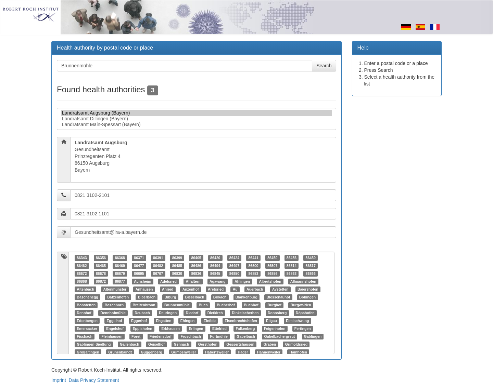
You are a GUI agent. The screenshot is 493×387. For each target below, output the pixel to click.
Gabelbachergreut (279, 336)
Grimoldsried (296, 344)
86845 (215, 273)
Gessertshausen (240, 344)
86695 (139, 273)
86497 (234, 266)
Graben (270, 344)
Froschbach (190, 336)
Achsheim (142, 281)
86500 (253, 266)
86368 (120, 258)
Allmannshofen (303, 281)
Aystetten (280, 289)
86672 (82, 273)
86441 (253, 258)
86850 (234, 273)
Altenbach (85, 289)
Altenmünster (115, 289)
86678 (101, 273)
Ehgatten (163, 321)
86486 (196, 266)
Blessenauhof (278, 297)
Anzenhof (190, 289)
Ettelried (219, 328)
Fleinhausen (111, 336)
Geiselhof (156, 344)
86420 (215, 258)
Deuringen (168, 313)
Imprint (58, 380)
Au (235, 289)
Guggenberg (151, 352)
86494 (215, 266)
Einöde (210, 321)
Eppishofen (142, 328)
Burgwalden (301, 305)
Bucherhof (226, 305)
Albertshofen (270, 281)
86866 (311, 273)
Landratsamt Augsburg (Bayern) (196, 113)
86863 (291, 273)
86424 (234, 258)
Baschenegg (87, 297)
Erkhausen (170, 328)
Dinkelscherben (245, 313)
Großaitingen (88, 352)
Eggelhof (114, 321)
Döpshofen (305, 313)
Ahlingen (242, 281)
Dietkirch (215, 313)
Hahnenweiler (268, 352)
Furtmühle (218, 336)
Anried (167, 289)
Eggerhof (139, 321)
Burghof (274, 305)
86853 (253, 273)
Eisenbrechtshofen (241, 321)
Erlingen (196, 328)
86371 (139, 258)
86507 (272, 266)
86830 (177, 273)
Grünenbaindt (120, 352)
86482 (158, 266)
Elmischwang (297, 321)
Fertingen (302, 328)
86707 (158, 273)
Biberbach (146, 297)
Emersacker (87, 328)
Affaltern (193, 281)
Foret (135, 336)
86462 (82, 266)
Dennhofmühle (113, 313)
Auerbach (254, 289)
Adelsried (168, 281)
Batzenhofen (118, 297)
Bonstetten (86, 305)
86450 (272, 258)
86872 (101, 281)
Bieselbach (194, 297)
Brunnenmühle (177, 305)
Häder (243, 352)
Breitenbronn (144, 305)
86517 (311, 266)
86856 (272, 273)
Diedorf (192, 313)
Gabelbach (246, 336)
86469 (120, 266)
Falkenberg (245, 328)
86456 (291, 258)
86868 (82, 281)
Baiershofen (308, 289)
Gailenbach (129, 344)
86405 (196, 258)
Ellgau (271, 321)
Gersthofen (207, 344)
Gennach (181, 344)
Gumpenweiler (183, 352)
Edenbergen (87, 321)
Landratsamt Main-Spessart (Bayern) (196, 125)
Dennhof (84, 313)
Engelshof (115, 328)
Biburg (170, 297)
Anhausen (144, 289)
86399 (177, 258)
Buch (203, 305)
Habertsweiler (217, 352)
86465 (101, 266)
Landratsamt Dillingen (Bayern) (196, 119)
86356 (101, 258)
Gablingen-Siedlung (94, 344)
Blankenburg (246, 297)
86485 (177, 266)
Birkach (220, 297)
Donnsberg (277, 313)
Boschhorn (114, 305)
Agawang (218, 281)
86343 (82, 258)
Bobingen (307, 297)
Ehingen (187, 321)
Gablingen (312, 336)
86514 (291, 266)
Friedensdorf (161, 336)
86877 (120, 281)
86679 (120, 273)
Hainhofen (298, 352)
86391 (158, 258)
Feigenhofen (274, 328)
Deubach (142, 313)
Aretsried (216, 289)
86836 (196, 273)
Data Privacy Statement (94, 380)
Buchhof (251, 305)
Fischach (84, 336)
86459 (311, 258)
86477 (139, 266)
